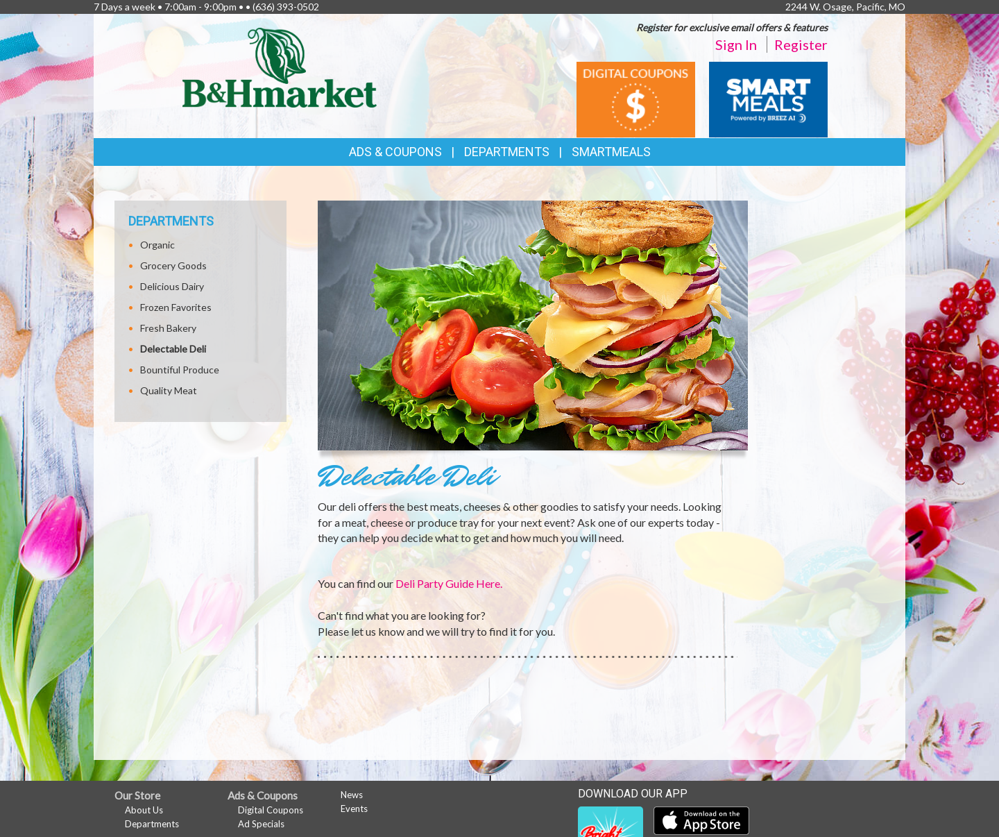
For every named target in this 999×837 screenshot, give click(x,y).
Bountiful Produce (179, 369)
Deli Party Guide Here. (448, 583)
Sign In (736, 44)
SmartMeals (611, 151)
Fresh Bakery (168, 328)
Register (801, 44)
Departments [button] (506, 151)
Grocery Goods (173, 265)
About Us (144, 809)
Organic (157, 245)
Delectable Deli (173, 349)
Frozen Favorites (176, 307)
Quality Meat (168, 390)
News (352, 794)
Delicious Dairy (172, 286)
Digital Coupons (270, 809)
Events (354, 808)
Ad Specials (261, 823)
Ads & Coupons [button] (395, 151)
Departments (152, 823)
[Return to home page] (279, 66)
